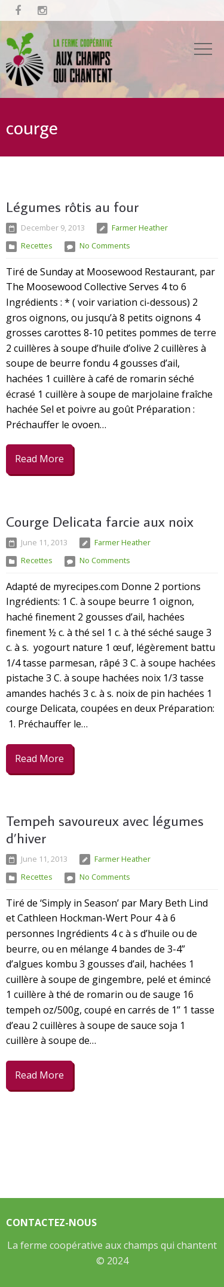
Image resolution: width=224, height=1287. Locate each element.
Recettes (37, 245)
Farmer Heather (140, 227)
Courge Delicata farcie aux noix (100, 521)
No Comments (104, 245)
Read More (39, 458)
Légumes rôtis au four (72, 206)
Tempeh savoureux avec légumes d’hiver (105, 829)
